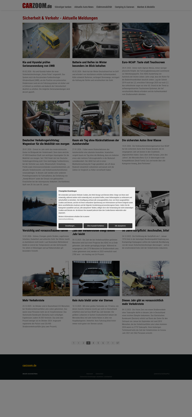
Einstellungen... (70, 226)
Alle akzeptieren (120, 226)
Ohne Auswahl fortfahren (95, 226)
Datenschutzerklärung (66, 219)
